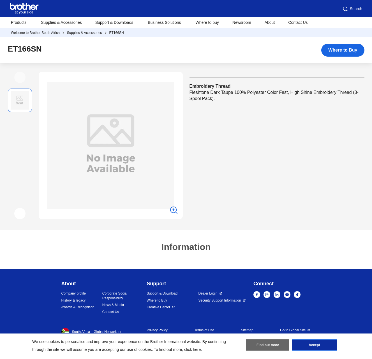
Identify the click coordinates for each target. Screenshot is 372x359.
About (270, 22)
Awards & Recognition (77, 307)
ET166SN (116, 33)
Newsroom (241, 22)
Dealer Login (208, 293)
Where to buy (207, 22)
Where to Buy (342, 50)
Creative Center (158, 307)
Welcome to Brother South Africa (35, 33)
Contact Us (298, 22)
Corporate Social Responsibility (114, 295)
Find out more (268, 345)
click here (192, 349)
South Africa (75, 332)
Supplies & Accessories (61, 22)
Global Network (105, 332)
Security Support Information (219, 300)
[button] (20, 77)
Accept (314, 345)
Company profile (73, 293)
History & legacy (73, 300)
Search (352, 9)
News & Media (113, 305)
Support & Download (162, 293)
